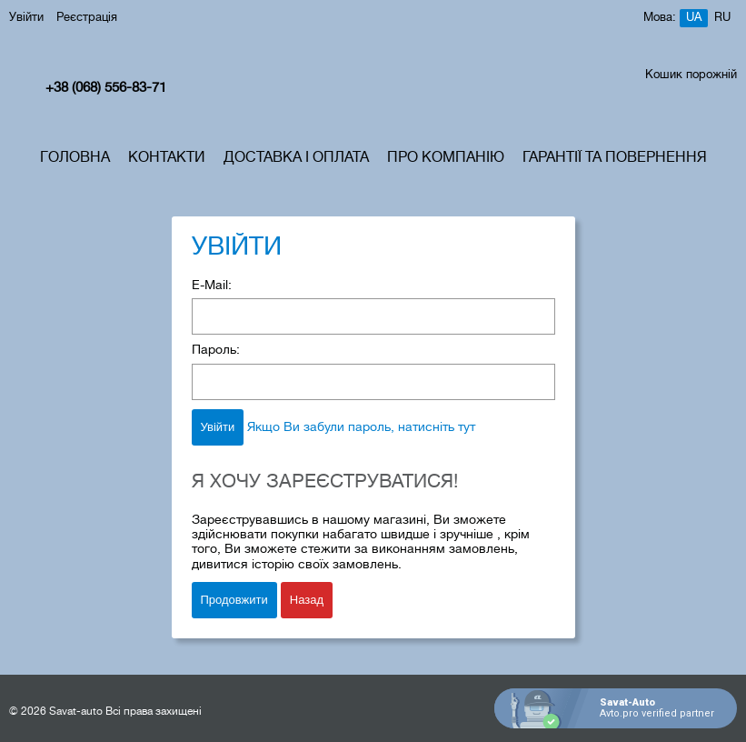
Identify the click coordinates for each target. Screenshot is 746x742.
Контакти (166, 158)
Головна (75, 158)
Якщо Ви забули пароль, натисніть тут (361, 428)
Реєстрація (86, 18)
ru (722, 18)
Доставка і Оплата (296, 158)
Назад (306, 600)
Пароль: (216, 350)
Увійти (26, 18)
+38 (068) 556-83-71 (105, 88)
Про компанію (445, 158)
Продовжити (234, 600)
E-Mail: (212, 286)
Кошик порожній (691, 75)
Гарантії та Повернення (614, 158)
